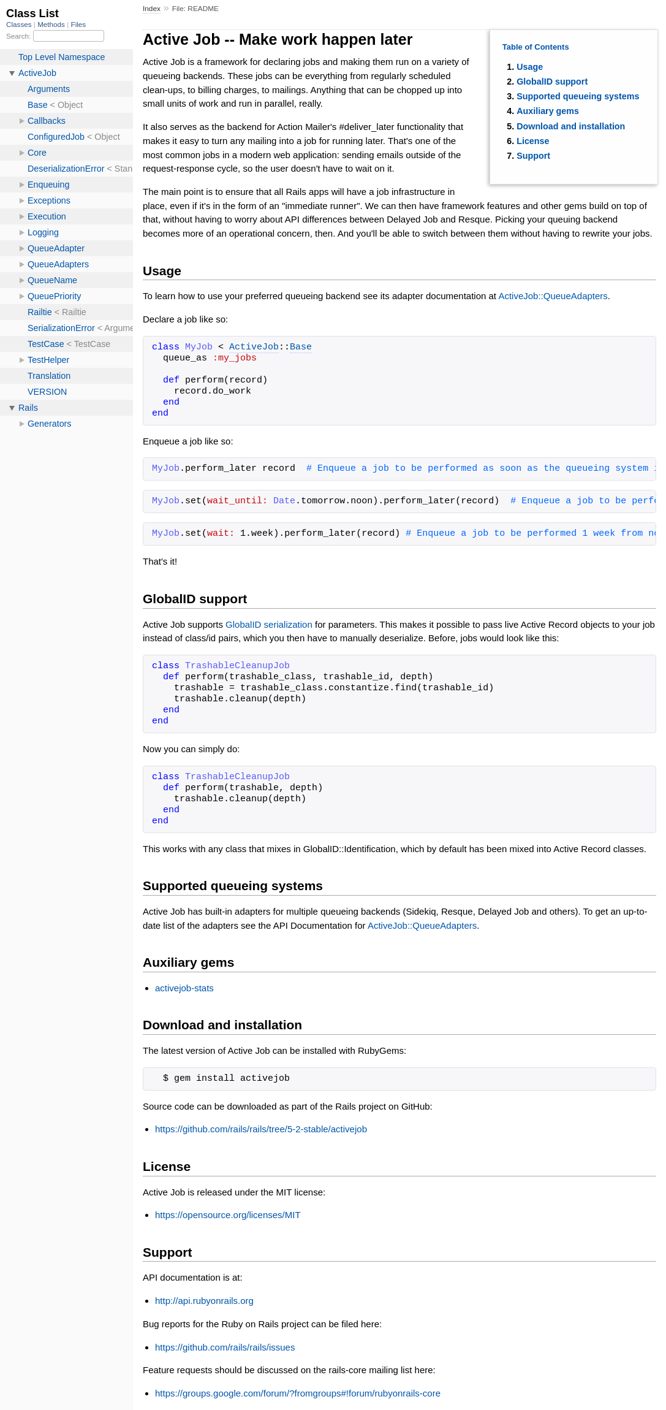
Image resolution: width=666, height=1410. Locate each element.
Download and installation (571, 126)
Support (533, 156)
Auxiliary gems (548, 111)
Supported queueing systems (578, 96)
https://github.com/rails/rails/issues (225, 1347)
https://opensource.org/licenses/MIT (228, 1215)
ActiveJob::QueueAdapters (552, 296)
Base (301, 347)
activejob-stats (184, 988)
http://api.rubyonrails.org (204, 1300)
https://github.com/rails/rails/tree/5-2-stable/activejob (261, 1129)
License (533, 141)
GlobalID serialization (268, 624)
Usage (530, 67)
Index (152, 8)
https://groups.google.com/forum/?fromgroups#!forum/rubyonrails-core (298, 1393)
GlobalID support (552, 81)
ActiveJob (254, 347)
